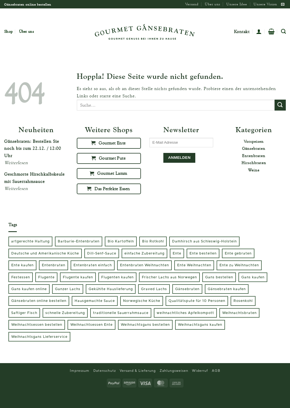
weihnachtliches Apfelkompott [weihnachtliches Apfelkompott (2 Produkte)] (185, 313)
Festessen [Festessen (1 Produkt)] (20, 277)
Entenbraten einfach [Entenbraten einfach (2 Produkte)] (92, 265)
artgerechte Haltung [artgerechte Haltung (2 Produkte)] (30, 241)
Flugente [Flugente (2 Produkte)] (46, 277)
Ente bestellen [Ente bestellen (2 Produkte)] (203, 253)
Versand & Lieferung (138, 370)
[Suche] (283, 31)
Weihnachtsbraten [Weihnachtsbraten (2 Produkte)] (239, 313)
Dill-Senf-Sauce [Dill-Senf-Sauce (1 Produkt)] (101, 253)
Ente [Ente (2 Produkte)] (177, 253)
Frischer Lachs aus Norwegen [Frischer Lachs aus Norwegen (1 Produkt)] (169, 277)
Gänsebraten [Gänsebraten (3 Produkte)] (187, 289)
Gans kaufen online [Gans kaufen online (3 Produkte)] (29, 289)
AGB (216, 370)
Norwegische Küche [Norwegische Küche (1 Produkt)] (141, 301)
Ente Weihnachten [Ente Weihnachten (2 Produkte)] (194, 265)
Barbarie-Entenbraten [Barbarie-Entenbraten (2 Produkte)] (78, 241)
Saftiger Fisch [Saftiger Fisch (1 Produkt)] (24, 313)
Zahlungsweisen (174, 370)
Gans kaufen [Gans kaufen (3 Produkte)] (253, 277)
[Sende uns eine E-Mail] (283, 4)
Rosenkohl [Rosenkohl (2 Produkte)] (243, 301)
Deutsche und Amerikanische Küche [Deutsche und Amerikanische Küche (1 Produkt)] (45, 253)
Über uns (212, 4)
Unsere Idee (236, 4)
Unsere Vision (265, 4)
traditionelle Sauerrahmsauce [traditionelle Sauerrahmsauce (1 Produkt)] (121, 313)
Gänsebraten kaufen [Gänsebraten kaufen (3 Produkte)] (227, 289)
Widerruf (200, 370)
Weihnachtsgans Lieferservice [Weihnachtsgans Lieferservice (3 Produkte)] (39, 336)
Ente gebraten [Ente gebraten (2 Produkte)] (238, 253)
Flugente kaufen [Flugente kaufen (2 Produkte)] (78, 277)
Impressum (79, 370)
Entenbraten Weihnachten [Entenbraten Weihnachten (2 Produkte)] (144, 265)
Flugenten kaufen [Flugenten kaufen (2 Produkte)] (117, 277)
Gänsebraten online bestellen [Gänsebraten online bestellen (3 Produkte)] (38, 301)
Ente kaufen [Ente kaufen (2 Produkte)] (22, 265)
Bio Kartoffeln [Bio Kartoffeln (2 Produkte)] (121, 241)
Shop (8, 31)
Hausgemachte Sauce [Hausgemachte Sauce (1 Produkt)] (95, 301)
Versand (192, 4)
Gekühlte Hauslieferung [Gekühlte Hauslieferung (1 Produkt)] (111, 289)
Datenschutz (104, 370)
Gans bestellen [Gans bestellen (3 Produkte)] (219, 277)
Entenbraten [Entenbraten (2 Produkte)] (53, 265)
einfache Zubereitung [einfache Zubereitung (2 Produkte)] (144, 253)
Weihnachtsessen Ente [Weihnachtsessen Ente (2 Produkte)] (91, 324)
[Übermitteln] (280, 105)
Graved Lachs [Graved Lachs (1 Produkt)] (154, 289)
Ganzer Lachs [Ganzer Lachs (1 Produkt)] (67, 289)
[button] (259, 31)
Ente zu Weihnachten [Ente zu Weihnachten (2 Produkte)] (239, 265)
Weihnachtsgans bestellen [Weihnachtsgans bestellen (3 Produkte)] (145, 324)
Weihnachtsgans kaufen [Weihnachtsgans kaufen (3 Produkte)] (200, 324)
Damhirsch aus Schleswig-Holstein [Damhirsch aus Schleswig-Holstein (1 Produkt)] (204, 241)
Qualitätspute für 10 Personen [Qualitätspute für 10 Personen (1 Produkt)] (196, 301)
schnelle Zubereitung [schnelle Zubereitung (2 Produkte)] (65, 313)
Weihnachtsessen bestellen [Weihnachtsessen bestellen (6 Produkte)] (36, 324)
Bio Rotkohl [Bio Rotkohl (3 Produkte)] (153, 241)
